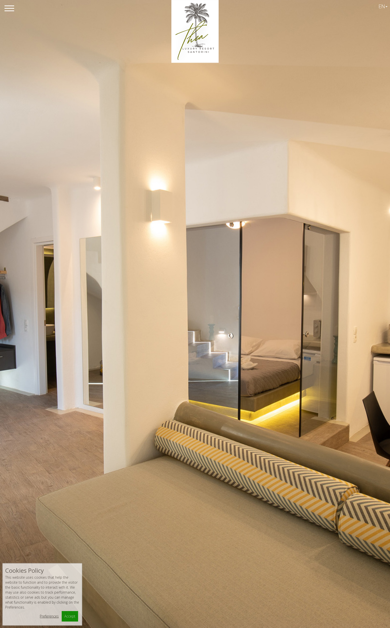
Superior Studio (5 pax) (195, 449)
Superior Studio (292, 426)
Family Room (292, 473)
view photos (195, 356)
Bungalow (292, 449)
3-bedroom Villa (195, 497)
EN (383, 6)
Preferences (49, 616)
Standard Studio (98, 426)
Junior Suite (98, 449)
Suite (195, 473)
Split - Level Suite (98, 497)
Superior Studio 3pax (98, 473)
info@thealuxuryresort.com (168, 558)
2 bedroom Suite (292, 497)
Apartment (195, 426)
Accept (69, 616)
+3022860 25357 (162, 549)
